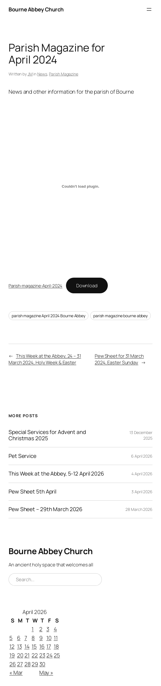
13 (19, 646)
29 (35, 664)
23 (42, 655)
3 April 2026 (141, 491)
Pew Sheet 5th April (32, 492)
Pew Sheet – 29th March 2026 (45, 509)
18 (56, 646)
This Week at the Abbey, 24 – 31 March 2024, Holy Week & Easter (45, 359)
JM (30, 74)
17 (48, 646)
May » (46, 672)
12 (12, 646)
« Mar (16, 672)
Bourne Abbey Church (36, 9)
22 (35, 655)
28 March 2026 (138, 509)
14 (27, 646)
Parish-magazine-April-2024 (35, 286)
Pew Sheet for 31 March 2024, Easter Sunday (119, 359)
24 (49, 655)
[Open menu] (149, 9)
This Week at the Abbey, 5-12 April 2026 (56, 474)
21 (27, 655)
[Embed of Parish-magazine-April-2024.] (80, 186)
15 (34, 646)
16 (42, 646)
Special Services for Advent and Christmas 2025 (47, 435)
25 (57, 655)
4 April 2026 (141, 473)
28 (27, 664)
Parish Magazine (63, 74)
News (42, 74)
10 (48, 638)
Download (87, 285)
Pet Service (22, 456)
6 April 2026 (141, 456)
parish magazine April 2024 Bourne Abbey (48, 315)
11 (56, 638)
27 (20, 664)
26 (12, 664)
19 (12, 655)
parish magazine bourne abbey (120, 315)
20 (20, 655)
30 (42, 664)
